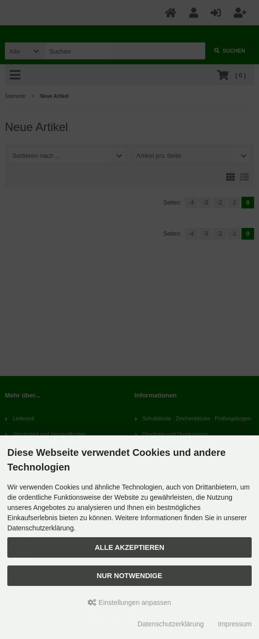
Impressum (235, 624)
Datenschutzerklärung (171, 624)
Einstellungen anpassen (129, 602)
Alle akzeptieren (129, 547)
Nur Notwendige (129, 576)
